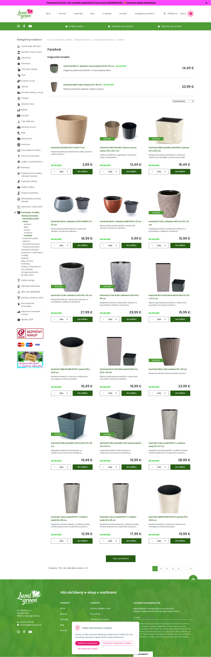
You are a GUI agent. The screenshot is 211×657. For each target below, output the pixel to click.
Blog (62, 625)
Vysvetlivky (95, 614)
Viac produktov (121, 558)
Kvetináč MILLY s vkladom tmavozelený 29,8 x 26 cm (89, 66)
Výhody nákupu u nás (100, 608)
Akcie (48, 13)
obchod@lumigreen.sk (30, 625)
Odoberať (143, 654)
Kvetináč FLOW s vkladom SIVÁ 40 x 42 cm (71, 295)
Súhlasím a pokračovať (87, 643)
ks (62, 171)
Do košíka (83, 172)
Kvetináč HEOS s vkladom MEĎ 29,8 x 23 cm (120, 221)
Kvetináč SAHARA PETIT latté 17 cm (68, 147)
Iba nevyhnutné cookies (88, 649)
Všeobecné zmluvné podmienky (99, 621)
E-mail (136, 617)
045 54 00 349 (27, 622)
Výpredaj (78, 13)
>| (190, 568)
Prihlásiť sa (172, 13)
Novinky (62, 13)
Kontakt (63, 630)
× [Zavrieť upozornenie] (206, 3)
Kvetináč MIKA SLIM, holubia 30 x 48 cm (83, 84)
